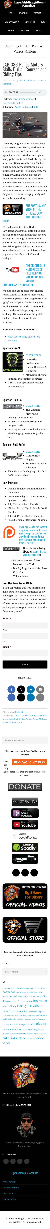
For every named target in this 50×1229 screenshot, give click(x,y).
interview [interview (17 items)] (6, 1015)
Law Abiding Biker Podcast (25, 4)
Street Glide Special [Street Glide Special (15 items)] (30, 1034)
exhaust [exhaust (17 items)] (29, 1001)
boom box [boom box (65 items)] (9, 992)
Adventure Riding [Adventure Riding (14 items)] (9, 988)
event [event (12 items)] (23, 1001)
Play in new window (24, 98)
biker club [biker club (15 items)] (20, 988)
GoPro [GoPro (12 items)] (5, 1006)
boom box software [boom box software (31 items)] (12, 996)
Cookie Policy (9, 1199)
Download (8, 102)
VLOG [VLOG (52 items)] (6, 1043)
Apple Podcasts (23, 106)
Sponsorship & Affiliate (25, 1172)
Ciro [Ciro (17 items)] (40, 996)
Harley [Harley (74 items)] (11, 1006)
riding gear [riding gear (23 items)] (35, 1029)
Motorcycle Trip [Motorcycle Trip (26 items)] (24, 1024)
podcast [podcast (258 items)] (39, 1023)
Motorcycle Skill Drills (13, 719)
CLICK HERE (33, 405)
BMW (18, 715)
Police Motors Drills (12, 722)
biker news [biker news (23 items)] (40, 988)
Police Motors (39, 719)
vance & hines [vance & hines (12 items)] (30, 1039)
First (5, 630)
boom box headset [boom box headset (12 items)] (22, 992)
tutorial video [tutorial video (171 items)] (14, 1038)
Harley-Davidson (38, 715)
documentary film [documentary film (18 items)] (13, 1001)
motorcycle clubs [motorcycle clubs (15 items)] (9, 1025)
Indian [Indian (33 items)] (24, 1011)
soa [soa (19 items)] (7, 1033)
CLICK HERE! (33, 355)
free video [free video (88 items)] (40, 1001)
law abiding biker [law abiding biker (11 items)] (16, 1015)
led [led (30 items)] (41, 1015)
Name (7, 618)
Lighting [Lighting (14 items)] (20, 1019)
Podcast (19, 712)
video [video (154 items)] (39, 1038)
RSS (35, 106)
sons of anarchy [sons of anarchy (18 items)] (16, 1033)
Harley (26, 715)
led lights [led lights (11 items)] (13, 1019)
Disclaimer (8, 1193)
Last (5, 641)
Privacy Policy (9, 1181)
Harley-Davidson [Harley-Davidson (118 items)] (30, 1006)
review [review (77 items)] (7, 1029)
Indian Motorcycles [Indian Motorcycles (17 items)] (36, 1011)
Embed (19, 102)
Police (28, 719)
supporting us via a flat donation (34, 553)
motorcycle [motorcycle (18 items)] (40, 1019)
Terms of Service (11, 1187)
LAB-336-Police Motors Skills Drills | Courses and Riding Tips (25, 69)
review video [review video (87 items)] (21, 1029)
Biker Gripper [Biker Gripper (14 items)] (29, 988)
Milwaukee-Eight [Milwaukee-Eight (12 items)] (29, 1019)
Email (7, 646)
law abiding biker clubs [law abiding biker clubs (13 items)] (31, 1015)
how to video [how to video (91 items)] (12, 1011)
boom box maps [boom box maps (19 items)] (36, 992)
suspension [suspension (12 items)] (43, 1034)
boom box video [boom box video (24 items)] (30, 996)
